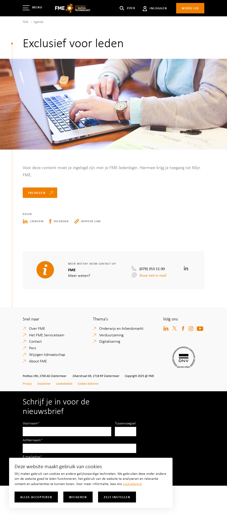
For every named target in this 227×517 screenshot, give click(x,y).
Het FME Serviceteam (46, 334)
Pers (32, 347)
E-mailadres (31, 456)
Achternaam (32, 439)
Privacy (27, 383)
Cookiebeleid (64, 383)
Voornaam (30, 423)
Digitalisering (109, 341)
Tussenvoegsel (125, 423)
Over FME (37, 328)
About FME (38, 361)
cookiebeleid (132, 483)
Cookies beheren (88, 383)
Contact (35, 341)
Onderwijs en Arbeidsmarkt (121, 328)
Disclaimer (44, 383)
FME (25, 22)
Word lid (190, 8)
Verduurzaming (111, 334)
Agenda (38, 22)
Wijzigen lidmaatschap (47, 354)
